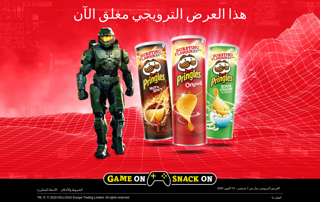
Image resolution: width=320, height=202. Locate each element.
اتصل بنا (277, 197)
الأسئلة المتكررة (47, 190)
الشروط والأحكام (72, 190)
